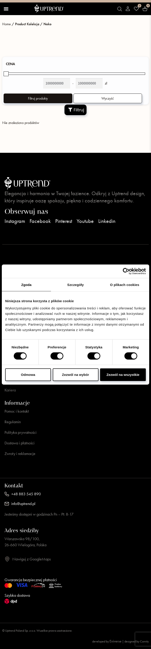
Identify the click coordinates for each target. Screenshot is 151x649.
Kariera (10, 390)
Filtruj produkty (38, 98)
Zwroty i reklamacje (20, 453)
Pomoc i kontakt (17, 411)
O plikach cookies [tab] (124, 285)
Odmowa (28, 374)
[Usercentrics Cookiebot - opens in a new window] (126, 271)
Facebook (40, 221)
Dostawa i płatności (19, 443)
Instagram (15, 221)
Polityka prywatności (21, 432)
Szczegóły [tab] (75, 285)
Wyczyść (107, 98)
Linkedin (106, 221)
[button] (6, 8)
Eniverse (115, 641)
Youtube (85, 221)
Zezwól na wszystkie (123, 374)
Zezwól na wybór (75, 374)
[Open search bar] (119, 9)
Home (6, 24)
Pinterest (63, 221)
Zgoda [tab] (26, 285)
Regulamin (13, 421)
